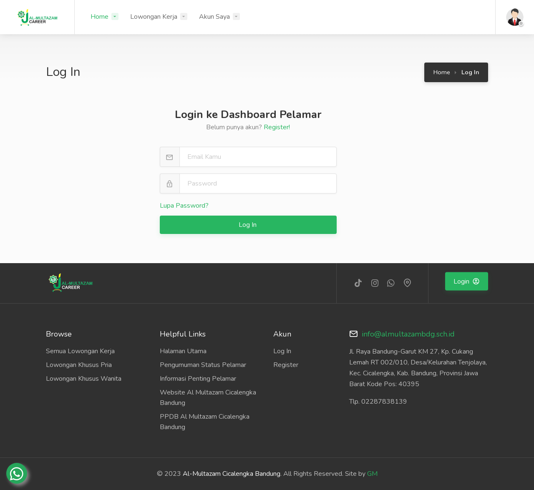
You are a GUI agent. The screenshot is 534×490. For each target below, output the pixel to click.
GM (372, 473)
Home (99, 16)
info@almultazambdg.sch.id (408, 334)
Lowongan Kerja (153, 16)
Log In (248, 224)
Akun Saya (214, 16)
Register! (277, 127)
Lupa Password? (184, 205)
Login (462, 281)
